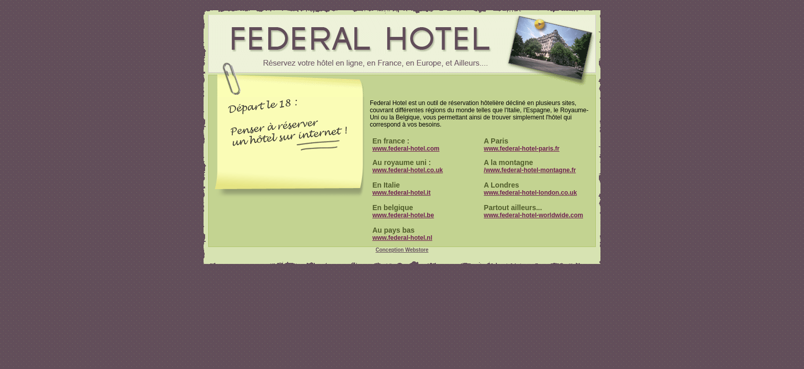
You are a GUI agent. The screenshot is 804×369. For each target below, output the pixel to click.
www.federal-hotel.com (405, 148)
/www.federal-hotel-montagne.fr (530, 170)
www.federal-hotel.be (403, 215)
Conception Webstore (401, 250)
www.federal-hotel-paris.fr (522, 148)
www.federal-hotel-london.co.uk (530, 192)
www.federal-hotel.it (401, 192)
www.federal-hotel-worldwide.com (534, 215)
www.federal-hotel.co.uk (407, 170)
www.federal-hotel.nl (402, 237)
